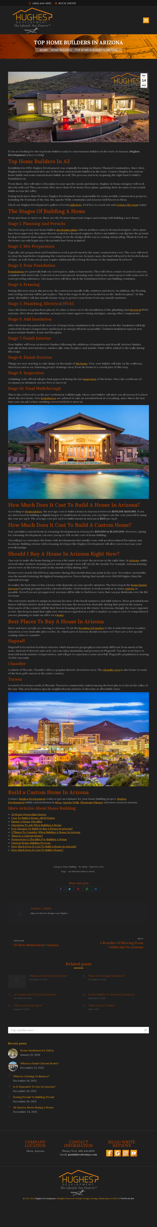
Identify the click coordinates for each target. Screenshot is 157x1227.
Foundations (16, 271)
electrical (135, 309)
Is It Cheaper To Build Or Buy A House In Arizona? (42, 828)
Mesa (58, 802)
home (60, 615)
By (83, 866)
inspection (89, 379)
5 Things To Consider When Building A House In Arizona (45, 832)
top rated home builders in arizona (81, 871)
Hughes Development (32, 798)
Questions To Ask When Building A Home (36, 825)
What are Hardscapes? (28, 1005)
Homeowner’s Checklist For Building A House (39, 839)
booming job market (91, 628)
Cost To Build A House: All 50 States (33, 818)
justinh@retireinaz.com (82, 1154)
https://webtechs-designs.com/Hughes (49, 913)
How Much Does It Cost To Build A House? (37, 850)
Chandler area (111, 669)
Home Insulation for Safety (37, 1050)
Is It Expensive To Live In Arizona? (35, 994)
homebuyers (48, 398)
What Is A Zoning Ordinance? (106, 975)
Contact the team (127, 204)
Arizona (134, 560)
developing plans (66, 229)
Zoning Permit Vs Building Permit (33, 1097)
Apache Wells (71, 802)
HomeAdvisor (33, 511)
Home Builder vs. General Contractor (111, 994)
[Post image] (17, 981)
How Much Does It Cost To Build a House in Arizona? (43, 846)
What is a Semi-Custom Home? (48, 975)
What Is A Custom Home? (27, 835)
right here (75, 204)
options (129, 588)
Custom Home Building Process (30, 842)
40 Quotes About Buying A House (33, 1107)
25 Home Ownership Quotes (28, 814)
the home (81, 363)
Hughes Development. (45, 1198)
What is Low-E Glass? (101, 1005)
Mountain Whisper (91, 802)
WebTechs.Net (127, 1198)
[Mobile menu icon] (146, 20)
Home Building (69, 866)
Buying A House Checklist (26, 821)
